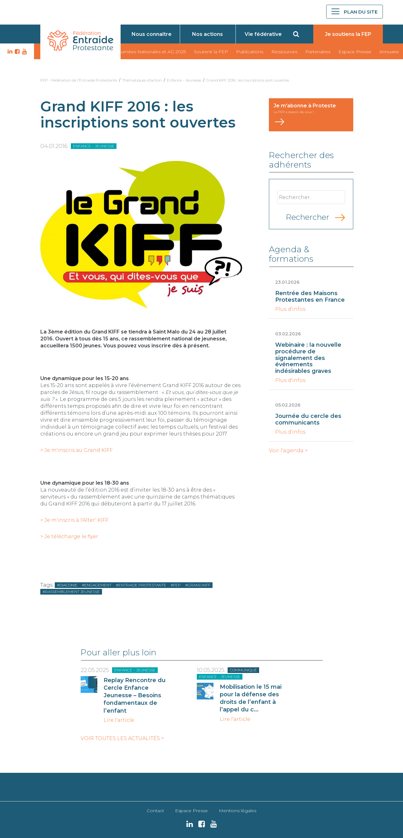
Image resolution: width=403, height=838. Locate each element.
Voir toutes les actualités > (122, 738)
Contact (155, 810)
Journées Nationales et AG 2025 (151, 51)
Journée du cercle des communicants (308, 419)
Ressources (284, 51)
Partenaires (317, 51)
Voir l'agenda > (288, 450)
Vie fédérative (263, 34)
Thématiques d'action (142, 80)
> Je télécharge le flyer (69, 536)
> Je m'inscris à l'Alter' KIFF (74, 520)
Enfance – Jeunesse (184, 80)
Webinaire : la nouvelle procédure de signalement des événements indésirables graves (308, 357)
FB (16, 51)
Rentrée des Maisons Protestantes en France (310, 296)
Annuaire (389, 51)
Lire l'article (119, 720)
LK (9, 51)
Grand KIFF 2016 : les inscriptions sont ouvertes (247, 80)
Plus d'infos (290, 309)
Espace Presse (354, 51)
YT (23, 51)
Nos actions (207, 34)
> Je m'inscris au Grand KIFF (76, 450)
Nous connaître (152, 34)
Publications (249, 51)
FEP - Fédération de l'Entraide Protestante (78, 80)
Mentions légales (237, 810)
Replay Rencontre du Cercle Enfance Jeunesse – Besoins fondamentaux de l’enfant (135, 695)
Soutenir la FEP (211, 51)
